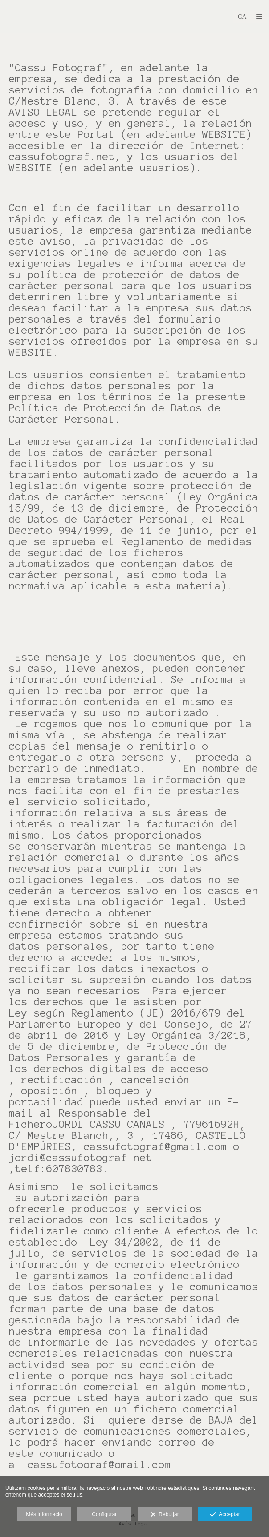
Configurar (104, 1514)
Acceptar (225, 1514)
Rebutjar (165, 1514)
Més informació (44, 1514)
